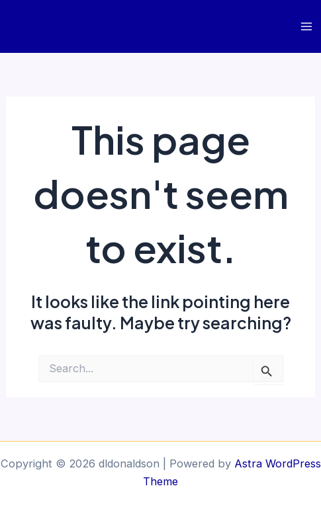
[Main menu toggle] (306, 27)
